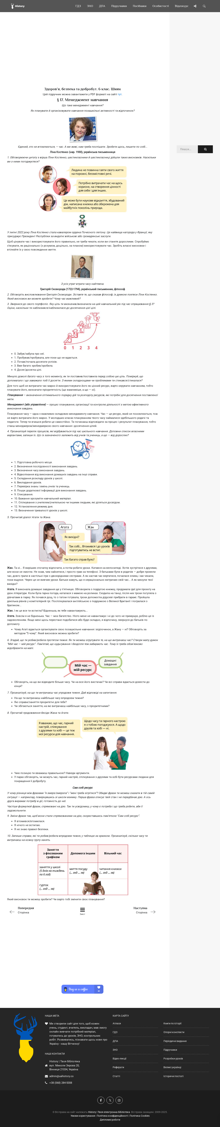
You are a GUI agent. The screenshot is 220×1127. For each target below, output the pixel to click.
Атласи (117, 1023)
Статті (116, 1076)
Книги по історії (172, 1023)
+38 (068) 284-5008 (60, 1082)
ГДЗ (115, 1032)
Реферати (118, 1067)
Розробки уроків (173, 1058)
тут (120, 94)
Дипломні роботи (110, 1119)
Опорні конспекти (173, 1032)
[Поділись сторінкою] (195, 6)
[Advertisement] (82, 55)
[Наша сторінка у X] (110, 1100)
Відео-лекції (119, 1058)
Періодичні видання (175, 1041)
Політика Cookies (140, 1115)
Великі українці (172, 1067)
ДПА (115, 1041)
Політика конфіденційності (112, 1115)
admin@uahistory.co (61, 1076)
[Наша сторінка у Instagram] (119, 1100)
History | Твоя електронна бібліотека (109, 1112)
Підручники (170, 1049)
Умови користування (83, 1115)
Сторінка (37, 910)
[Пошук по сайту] (204, 6)
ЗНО (115, 1049)
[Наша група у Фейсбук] (100, 1100)
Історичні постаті (173, 1076)
